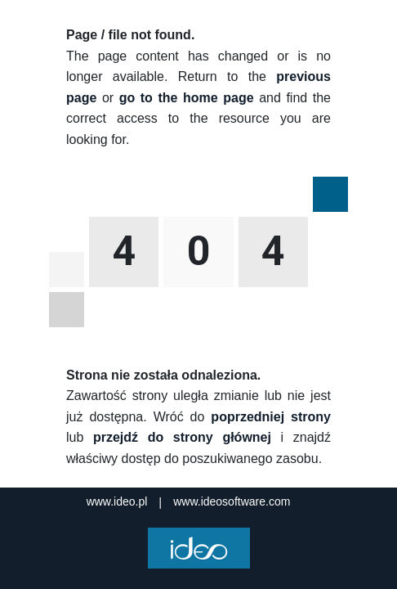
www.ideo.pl (117, 501)
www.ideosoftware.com (231, 501)
